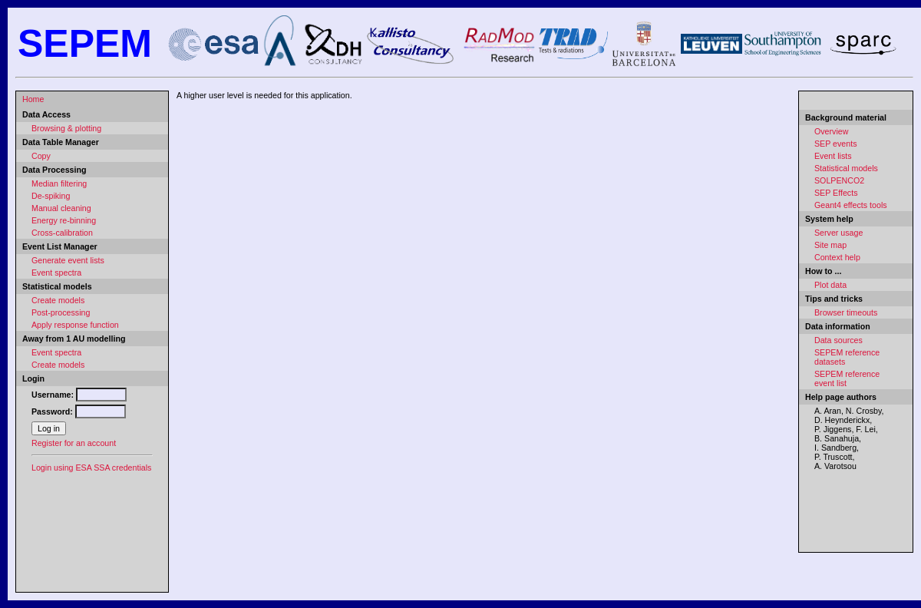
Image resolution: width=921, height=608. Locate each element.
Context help (837, 257)
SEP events (835, 143)
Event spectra (56, 272)
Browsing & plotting (66, 128)
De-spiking (50, 195)
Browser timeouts (845, 312)
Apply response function (75, 324)
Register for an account (73, 443)
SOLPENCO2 (839, 180)
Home (33, 99)
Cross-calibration (62, 232)
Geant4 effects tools (850, 205)
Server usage (838, 232)
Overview (831, 131)
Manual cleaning (61, 208)
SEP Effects (835, 192)
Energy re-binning (63, 220)
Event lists (833, 155)
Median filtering (59, 183)
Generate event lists (67, 260)
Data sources (838, 340)
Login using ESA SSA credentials (91, 467)
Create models (57, 300)
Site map (830, 244)
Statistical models (846, 168)
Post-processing (60, 312)
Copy (41, 155)
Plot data (830, 284)
